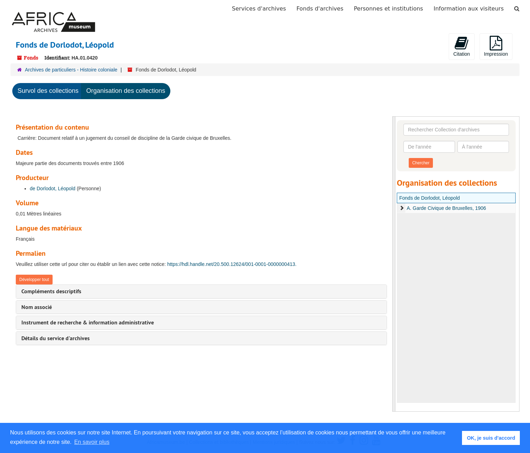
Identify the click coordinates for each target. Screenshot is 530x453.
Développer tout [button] (34, 279)
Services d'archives (259, 8)
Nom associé (36, 307)
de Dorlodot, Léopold (52, 188)
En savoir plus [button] (92, 442)
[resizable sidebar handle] (394, 264)
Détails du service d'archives (55, 338)
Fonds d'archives (320, 8)
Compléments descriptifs (51, 291)
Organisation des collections (125, 90)
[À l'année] (483, 147)
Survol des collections (48, 90)
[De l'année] (429, 147)
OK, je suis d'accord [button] (491, 438)
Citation (461, 46)
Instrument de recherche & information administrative (87, 322)
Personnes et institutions (388, 8)
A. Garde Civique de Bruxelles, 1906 (446, 208)
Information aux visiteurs (469, 8)
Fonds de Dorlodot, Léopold (429, 198)
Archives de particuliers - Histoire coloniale (71, 70)
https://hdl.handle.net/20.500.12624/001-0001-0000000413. (232, 264)
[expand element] (401, 208)
